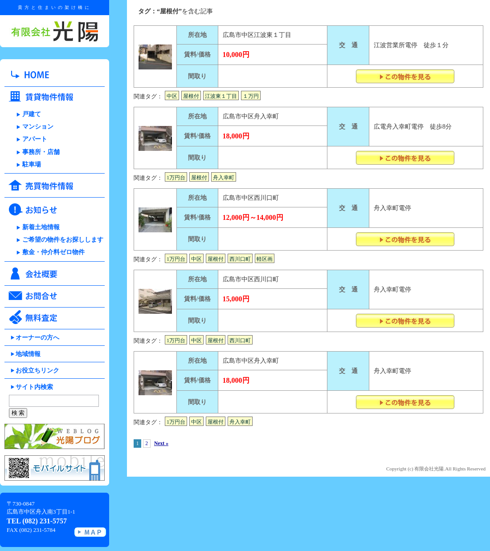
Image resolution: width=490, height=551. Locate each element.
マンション (37, 126)
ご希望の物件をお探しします (62, 239)
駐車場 (31, 164)
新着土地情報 (41, 227)
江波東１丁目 (221, 96)
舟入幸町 (223, 177)
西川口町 (240, 259)
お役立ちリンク (37, 370)
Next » (161, 443)
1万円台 (176, 177)
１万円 (251, 96)
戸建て (31, 114)
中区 (172, 96)
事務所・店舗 (41, 152)
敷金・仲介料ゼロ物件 (53, 252)
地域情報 (28, 354)
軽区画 (265, 259)
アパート (34, 139)
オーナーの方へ (37, 337)
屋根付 (191, 96)
